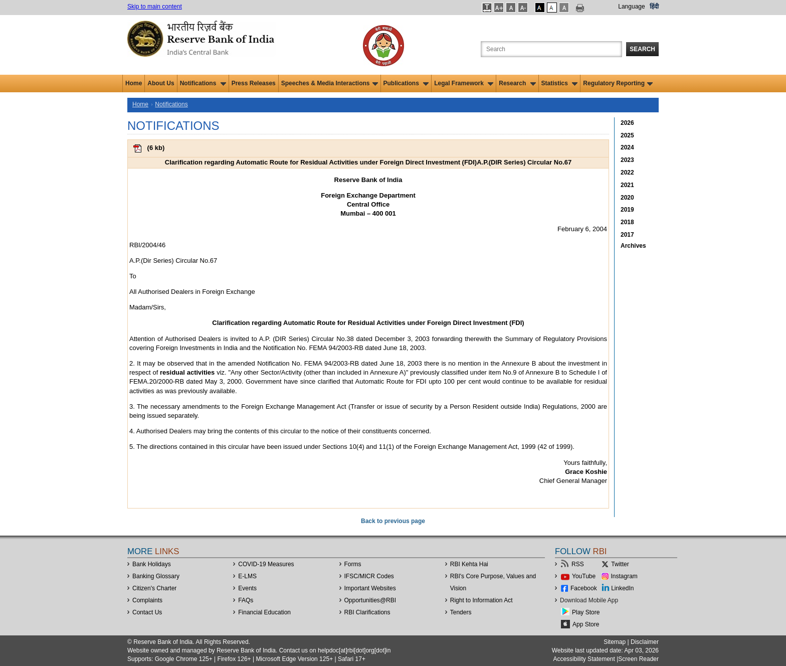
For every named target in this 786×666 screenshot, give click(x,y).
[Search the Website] (551, 49)
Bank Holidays (151, 564)
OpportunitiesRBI (370, 600)
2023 (627, 159)
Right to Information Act (481, 600)
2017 (627, 234)
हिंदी (654, 6)
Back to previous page (393, 521)
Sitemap (615, 641)
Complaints (147, 600)
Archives (633, 245)
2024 (627, 147)
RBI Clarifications (367, 612)
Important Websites (370, 588)
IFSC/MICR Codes (369, 576)
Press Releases (254, 83)
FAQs (245, 600)
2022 (627, 172)
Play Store (586, 612)
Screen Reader (638, 658)
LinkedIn (622, 588)
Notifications (203, 83)
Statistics (559, 83)
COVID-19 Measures (266, 564)
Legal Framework (463, 83)
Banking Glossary (155, 576)
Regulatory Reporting (618, 83)
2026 (627, 122)
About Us (160, 83)
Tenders (461, 612)
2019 (627, 209)
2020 (627, 197)
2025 (627, 135)
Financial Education (264, 612)
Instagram (624, 576)
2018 (627, 222)
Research (517, 83)
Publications (406, 83)
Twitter (620, 564)
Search (642, 49)
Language (631, 6)
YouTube (584, 576)
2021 (627, 185)
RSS (577, 564)
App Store (585, 624)
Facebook (583, 588)
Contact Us (147, 612)
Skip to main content (154, 6)
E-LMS (247, 576)
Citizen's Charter (154, 588)
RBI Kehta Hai (469, 564)
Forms (352, 564)
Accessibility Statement (584, 658)
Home (133, 83)
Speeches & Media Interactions (329, 83)
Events (247, 588)
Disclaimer (645, 641)
